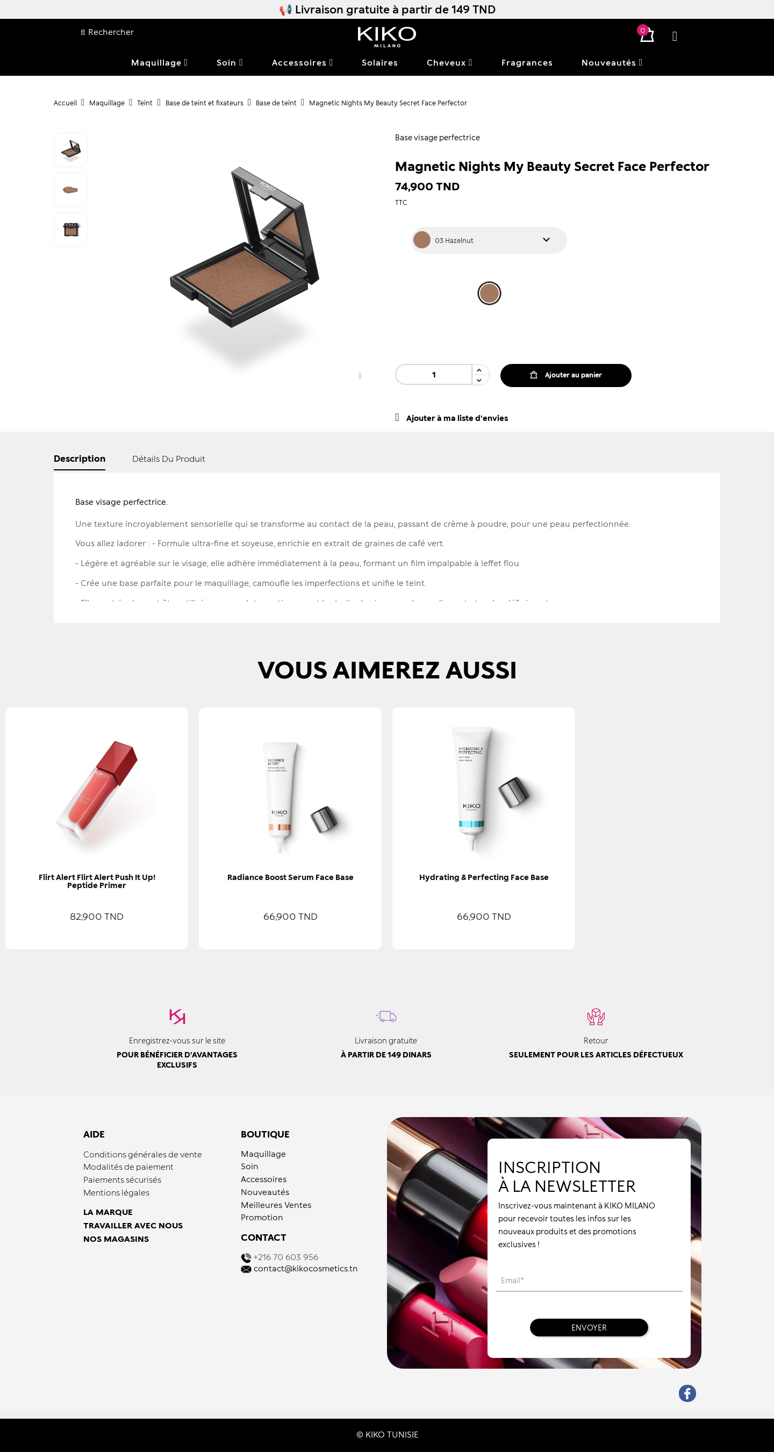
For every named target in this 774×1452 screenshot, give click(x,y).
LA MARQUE (108, 1212)
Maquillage (263, 1153)
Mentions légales (116, 1192)
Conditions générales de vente (142, 1154)
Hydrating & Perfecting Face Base (484, 877)
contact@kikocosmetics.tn (306, 1268)
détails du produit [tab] (168, 458)
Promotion (262, 1217)
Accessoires (263, 1179)
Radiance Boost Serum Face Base (290, 877)
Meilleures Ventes (276, 1205)
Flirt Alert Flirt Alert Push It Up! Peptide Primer (97, 881)
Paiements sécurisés (122, 1179)
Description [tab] (79, 458)
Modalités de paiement (128, 1166)
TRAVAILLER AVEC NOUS (133, 1225)
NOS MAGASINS (116, 1238)
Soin (250, 1166)
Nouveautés (265, 1192)
